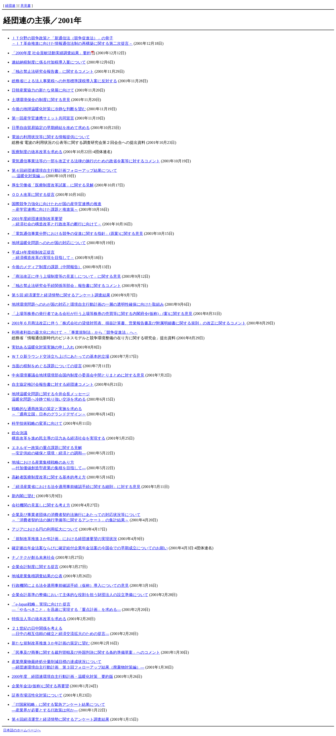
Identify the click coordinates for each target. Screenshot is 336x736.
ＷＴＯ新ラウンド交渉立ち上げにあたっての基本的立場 (60, 356)
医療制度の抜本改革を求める (37, 152)
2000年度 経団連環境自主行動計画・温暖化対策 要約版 (62, 676)
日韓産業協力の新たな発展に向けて (43, 90)
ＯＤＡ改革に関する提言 (33, 195)
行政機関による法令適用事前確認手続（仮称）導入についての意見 (70, 585)
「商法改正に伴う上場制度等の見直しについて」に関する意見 (66, 276)
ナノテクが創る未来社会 (33, 557)
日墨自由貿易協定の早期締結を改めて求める (51, 128)
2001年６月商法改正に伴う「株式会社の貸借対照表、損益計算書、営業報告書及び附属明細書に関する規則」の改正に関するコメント (129, 323)
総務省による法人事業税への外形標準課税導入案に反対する (64, 81)
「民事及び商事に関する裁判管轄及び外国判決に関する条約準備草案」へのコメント (86, 652)
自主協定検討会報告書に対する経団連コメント (53, 384)
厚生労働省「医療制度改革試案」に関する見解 (53, 185)
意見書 (25, 6)
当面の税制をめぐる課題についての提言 (47, 366)
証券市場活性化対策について (37, 695)
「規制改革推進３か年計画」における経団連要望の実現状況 (64, 539)
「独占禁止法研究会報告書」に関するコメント (53, 71)
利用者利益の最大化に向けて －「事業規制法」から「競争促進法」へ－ (75, 332)
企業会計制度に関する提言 (35, 567)
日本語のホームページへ (22, 730)
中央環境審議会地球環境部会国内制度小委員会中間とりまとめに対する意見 (78, 375)
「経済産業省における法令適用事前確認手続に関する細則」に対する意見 (76, 487)
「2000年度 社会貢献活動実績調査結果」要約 (51, 53)
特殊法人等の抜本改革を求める (39, 619)
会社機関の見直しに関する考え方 (41, 505)
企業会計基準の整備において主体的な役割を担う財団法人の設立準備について (80, 595)
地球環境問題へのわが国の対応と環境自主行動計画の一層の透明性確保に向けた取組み (88, 304)
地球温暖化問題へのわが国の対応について (49, 243)
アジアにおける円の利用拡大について (45, 529)
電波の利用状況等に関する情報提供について (51, 137)
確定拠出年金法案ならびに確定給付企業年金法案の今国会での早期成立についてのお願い (90, 548)
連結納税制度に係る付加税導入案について (49, 62)
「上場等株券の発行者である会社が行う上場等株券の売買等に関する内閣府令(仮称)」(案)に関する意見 (102, 314)
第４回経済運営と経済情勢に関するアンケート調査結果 (60, 719)
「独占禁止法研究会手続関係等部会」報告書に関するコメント (66, 286)
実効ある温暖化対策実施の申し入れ (43, 347)
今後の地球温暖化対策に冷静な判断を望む (49, 109)
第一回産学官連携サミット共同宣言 (43, 118)
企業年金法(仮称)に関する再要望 (40, 686)
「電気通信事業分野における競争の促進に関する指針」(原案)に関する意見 (77, 233)
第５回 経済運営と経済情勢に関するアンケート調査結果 (61, 295)
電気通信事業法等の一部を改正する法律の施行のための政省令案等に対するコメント (86, 161)
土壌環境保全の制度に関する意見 (41, 100)
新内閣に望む (23, 496)
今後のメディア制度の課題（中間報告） (47, 267)
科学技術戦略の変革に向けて (37, 423)
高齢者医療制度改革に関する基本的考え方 (49, 477)
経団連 (10, 6)
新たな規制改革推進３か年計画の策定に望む (51, 643)
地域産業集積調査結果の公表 (37, 576)
